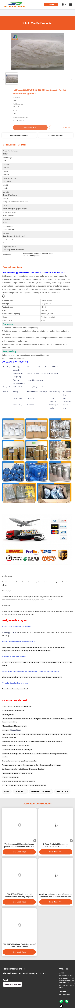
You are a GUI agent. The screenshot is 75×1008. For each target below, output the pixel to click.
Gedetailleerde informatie (19, 135)
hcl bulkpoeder (62, 791)
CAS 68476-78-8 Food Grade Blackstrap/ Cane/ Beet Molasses (19, 945)
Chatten (51, 4)
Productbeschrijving (55, 135)
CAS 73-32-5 (20, 791)
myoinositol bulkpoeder (40, 791)
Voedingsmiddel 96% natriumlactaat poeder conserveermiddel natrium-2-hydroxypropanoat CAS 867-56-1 (19, 845)
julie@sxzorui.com (12, 984)
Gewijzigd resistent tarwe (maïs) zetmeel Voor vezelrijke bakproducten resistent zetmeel (55, 895)
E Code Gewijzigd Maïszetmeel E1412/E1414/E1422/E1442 (55, 845)
